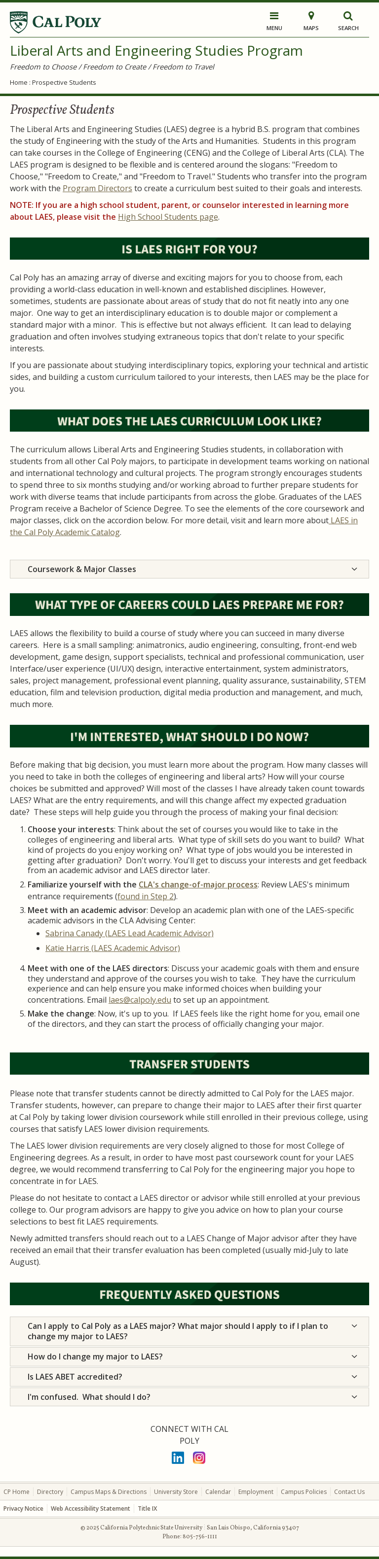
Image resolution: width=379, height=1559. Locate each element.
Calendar (218, 1492)
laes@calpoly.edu (140, 999)
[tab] (189, 569)
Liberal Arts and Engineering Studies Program (156, 50)
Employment (255, 1492)
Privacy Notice (23, 1508)
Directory (50, 1492)
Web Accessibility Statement (90, 1508)
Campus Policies (304, 1492)
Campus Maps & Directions (109, 1492)
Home (19, 82)
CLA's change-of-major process (198, 884)
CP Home (16, 1492)
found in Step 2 (145, 896)
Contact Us (349, 1492)
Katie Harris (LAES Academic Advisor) (112, 948)
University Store (176, 1492)
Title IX (147, 1508)
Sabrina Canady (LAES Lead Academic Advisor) (129, 933)
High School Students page (168, 216)
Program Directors (97, 188)
